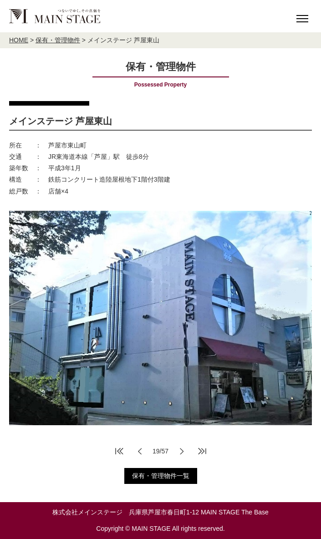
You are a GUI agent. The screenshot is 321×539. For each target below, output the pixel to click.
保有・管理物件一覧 (160, 475)
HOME (18, 40)
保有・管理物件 (58, 40)
